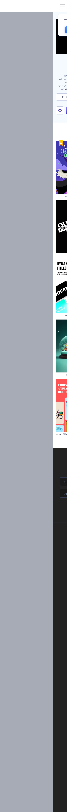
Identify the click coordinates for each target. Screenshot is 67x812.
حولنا (39, 535)
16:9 (54, 97)
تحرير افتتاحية (40, 684)
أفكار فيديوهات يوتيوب (41, 755)
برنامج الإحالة (35, 558)
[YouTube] (23, 807)
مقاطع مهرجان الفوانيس (54, 255)
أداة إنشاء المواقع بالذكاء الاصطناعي (36, 738)
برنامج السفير (35, 586)
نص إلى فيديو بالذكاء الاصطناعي (37, 732)
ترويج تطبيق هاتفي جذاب (54, 315)
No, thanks (41, 29)
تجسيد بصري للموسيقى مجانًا (33, 667)
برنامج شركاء (35, 581)
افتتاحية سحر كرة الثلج (22, 374)
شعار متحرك (40, 679)
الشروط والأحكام (33, 569)
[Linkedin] (16, 807)
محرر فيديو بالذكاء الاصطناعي (38, 726)
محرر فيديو (41, 696)
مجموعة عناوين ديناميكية (22, 315)
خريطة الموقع (35, 575)
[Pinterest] (38, 807)
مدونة (43, 611)
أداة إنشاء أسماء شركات (41, 743)
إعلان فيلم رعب (57, 195)
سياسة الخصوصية (33, 564)
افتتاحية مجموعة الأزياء (55, 374)
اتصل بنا (37, 541)
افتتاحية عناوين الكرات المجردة (51, 434)
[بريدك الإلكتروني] (33, 493)
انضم (52, 507)
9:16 (33, 97)
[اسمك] (33, 481)
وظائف (38, 547)
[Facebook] (52, 807)
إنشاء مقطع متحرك (38, 673)
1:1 (12, 97)
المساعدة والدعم (34, 552)
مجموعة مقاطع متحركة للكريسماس (17, 434)
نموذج (42, 648)
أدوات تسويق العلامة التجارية (33, 606)
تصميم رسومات (38, 637)
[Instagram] (45, 807)
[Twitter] (31, 807)
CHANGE (21, 29)
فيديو (43, 625)
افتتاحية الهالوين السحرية (21, 195)
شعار (43, 631)
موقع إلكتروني (39, 642)
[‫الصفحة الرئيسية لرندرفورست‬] (59, 6)
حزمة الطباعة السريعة (23, 255)
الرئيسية (60, 16)
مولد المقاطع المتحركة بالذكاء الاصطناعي (33, 721)
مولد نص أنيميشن (38, 690)
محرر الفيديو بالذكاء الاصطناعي (38, 715)
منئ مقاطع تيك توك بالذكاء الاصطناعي (35, 749)
